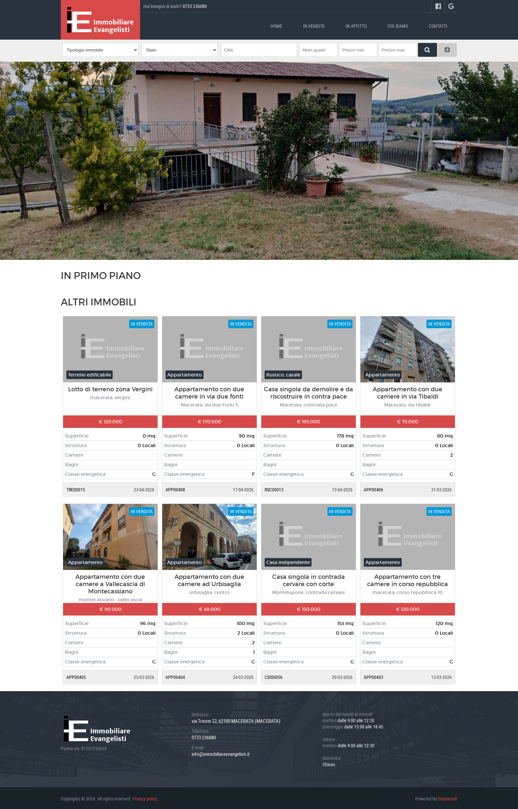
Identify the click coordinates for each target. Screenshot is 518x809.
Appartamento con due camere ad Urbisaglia (209, 579)
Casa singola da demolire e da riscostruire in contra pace (308, 391)
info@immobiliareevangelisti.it (220, 752)
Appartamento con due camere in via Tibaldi (407, 391)
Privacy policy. (145, 797)
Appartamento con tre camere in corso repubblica (407, 579)
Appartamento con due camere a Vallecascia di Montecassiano (110, 583)
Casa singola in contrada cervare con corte (308, 579)
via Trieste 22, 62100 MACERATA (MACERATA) (236, 719)
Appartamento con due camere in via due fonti (209, 391)
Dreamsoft (447, 797)
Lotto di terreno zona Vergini (110, 388)
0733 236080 (195, 6)
